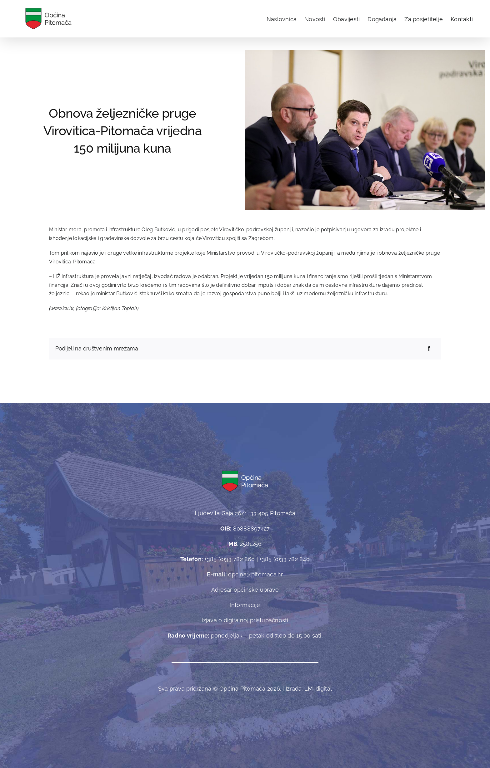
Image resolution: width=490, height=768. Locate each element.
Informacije (245, 605)
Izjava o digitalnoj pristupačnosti (245, 620)
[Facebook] (429, 348)
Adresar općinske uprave (245, 589)
